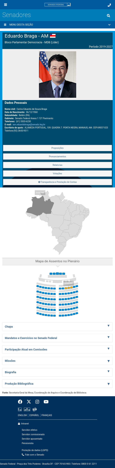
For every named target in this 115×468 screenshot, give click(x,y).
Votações (57, 173)
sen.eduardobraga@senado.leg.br (29, 124)
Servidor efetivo (29, 430)
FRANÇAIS (46, 415)
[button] (57, 24)
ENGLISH (22, 415)
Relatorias (57, 165)
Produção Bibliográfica (19, 383)
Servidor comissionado (33, 434)
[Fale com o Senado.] (109, 5)
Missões (10, 360)
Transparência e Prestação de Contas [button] (57, 182)
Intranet (23, 423)
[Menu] (6, 4)
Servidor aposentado (32, 439)
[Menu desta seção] (5, 25)
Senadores (16, 15)
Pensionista (28, 443)
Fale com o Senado (33, 454)
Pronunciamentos (57, 156)
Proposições (58, 148)
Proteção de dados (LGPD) (35, 450)
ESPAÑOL (34, 415)
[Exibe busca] (108, 15)
